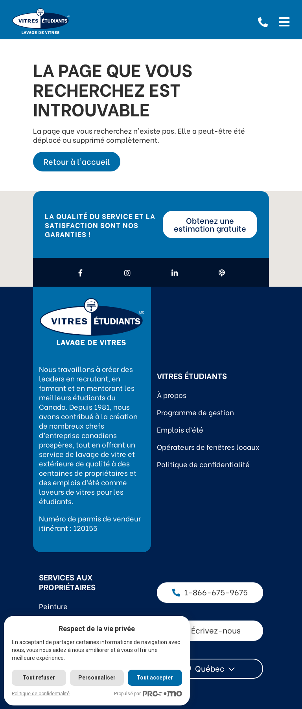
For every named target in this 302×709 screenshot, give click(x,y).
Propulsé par (149, 694)
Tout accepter (155, 677)
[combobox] (210, 669)
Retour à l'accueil (77, 161)
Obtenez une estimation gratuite (210, 224)
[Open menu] (284, 21)
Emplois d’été (180, 429)
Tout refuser (39, 677)
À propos (171, 394)
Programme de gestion (195, 412)
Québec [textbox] (210, 668)
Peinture (53, 605)
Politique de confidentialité (203, 464)
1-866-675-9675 (210, 591)
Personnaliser (97, 677)
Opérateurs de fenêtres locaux (208, 446)
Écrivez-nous (210, 629)
